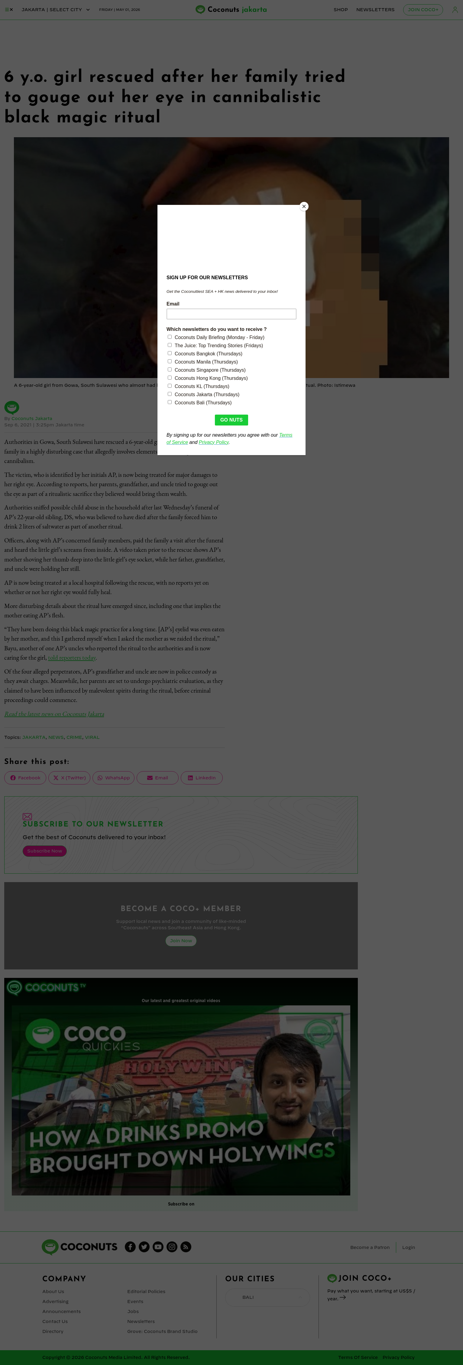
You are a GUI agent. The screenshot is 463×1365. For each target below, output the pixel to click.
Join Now (181, 940)
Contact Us (55, 1321)
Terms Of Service (358, 1357)
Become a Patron (370, 1247)
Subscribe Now (44, 851)
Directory (52, 1331)
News (56, 737)
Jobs (133, 1311)
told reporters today (72, 657)
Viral (92, 737)
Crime (74, 737)
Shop (341, 9)
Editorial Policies (146, 1291)
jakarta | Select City (56, 9)
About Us (53, 1291)
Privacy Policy (399, 1357)
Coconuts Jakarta (31, 418)
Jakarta (34, 737)
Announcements (61, 1311)
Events (135, 1301)
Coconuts (237, 10)
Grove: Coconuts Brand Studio (162, 1331)
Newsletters (375, 9)
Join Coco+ (423, 9)
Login (455, 10)
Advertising (55, 1301)
